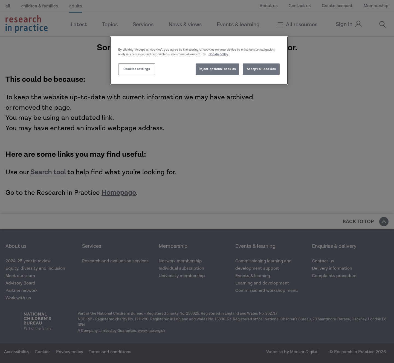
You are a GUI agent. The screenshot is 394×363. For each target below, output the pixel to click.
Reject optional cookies (217, 69)
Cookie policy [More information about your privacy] (218, 54)
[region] (199, 60)
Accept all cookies (261, 69)
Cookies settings (136, 69)
